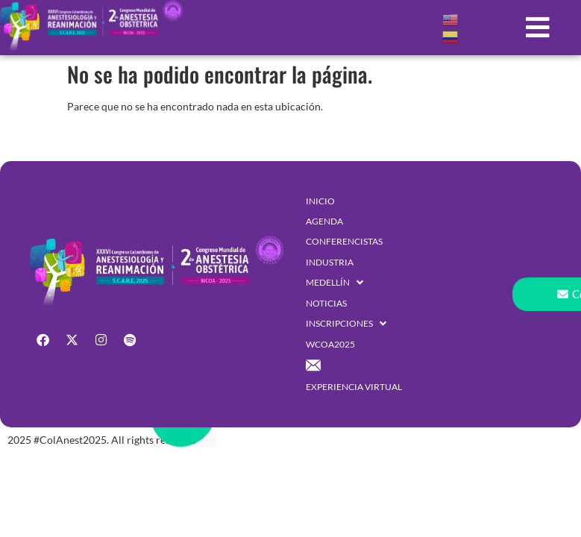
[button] (537, 27)
